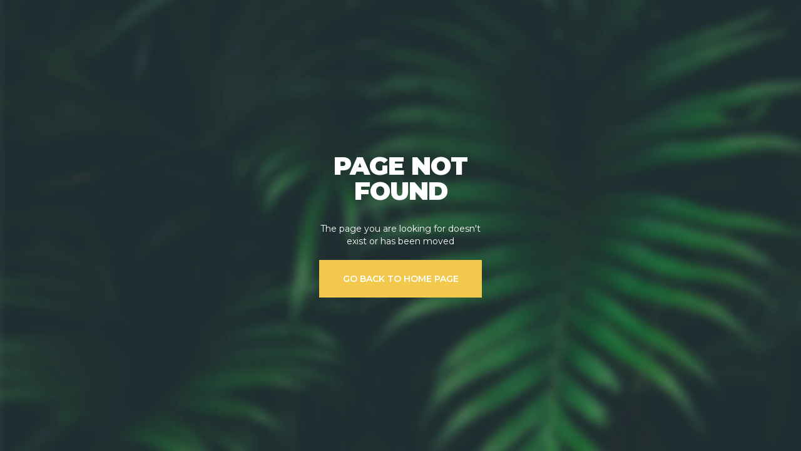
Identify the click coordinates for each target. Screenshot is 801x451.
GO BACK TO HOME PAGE (401, 278)
